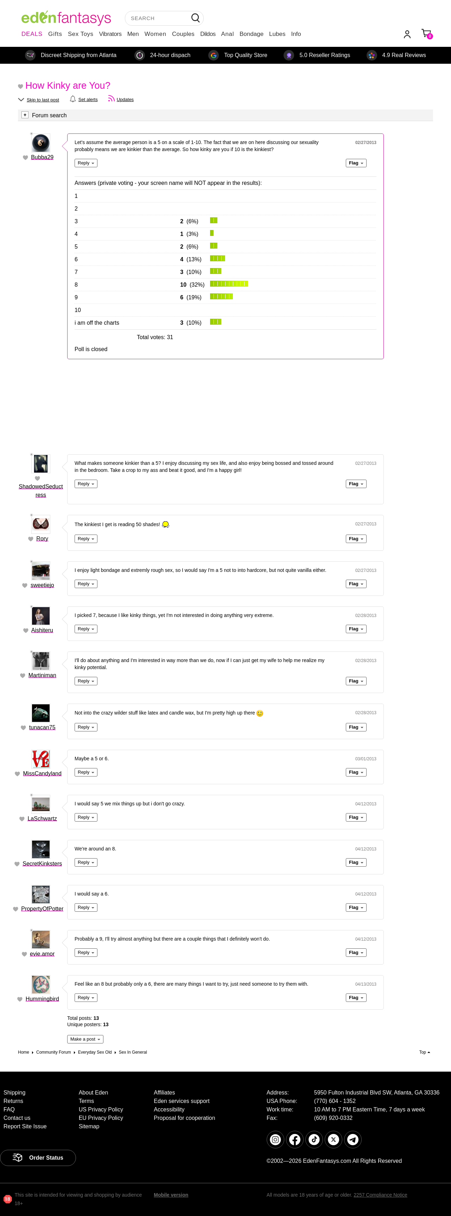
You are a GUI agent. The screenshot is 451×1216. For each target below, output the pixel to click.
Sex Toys (81, 34)
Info (296, 34)
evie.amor (42, 954)
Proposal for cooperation (184, 1118)
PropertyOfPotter (42, 909)
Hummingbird (42, 999)
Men (133, 34)
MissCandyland (42, 774)
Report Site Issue (25, 1126)
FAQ (9, 1109)
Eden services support (181, 1101)
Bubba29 (42, 157)
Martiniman (42, 675)
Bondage (251, 34)
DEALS (32, 34)
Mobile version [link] (171, 1195)
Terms (86, 1101)
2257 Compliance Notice (380, 1195)
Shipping (14, 1093)
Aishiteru (42, 630)
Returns (13, 1101)
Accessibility (169, 1109)
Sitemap (89, 1126)
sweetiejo (42, 585)
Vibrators (110, 34)
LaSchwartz (42, 819)
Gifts (55, 34)
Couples (183, 34)
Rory (42, 539)
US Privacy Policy (101, 1109)
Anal (227, 34)
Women (155, 34)
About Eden (93, 1093)
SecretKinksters (42, 864)
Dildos (207, 34)
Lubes (277, 34)
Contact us (17, 1118)
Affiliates (164, 1093)
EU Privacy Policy (101, 1118)
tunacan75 (42, 727)
